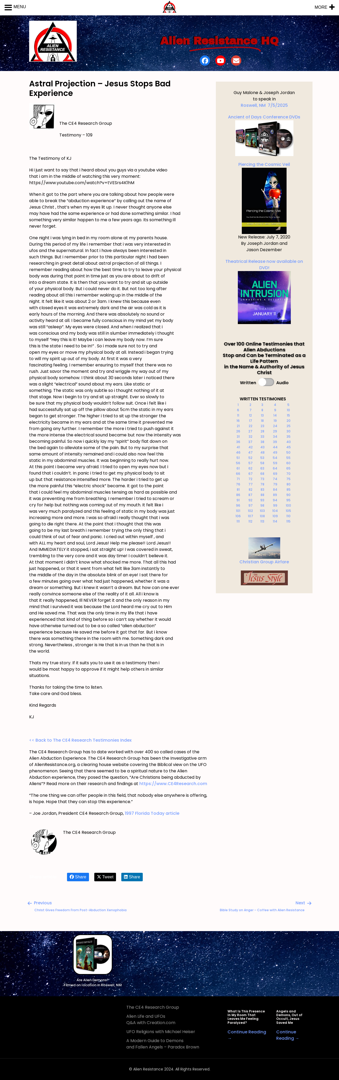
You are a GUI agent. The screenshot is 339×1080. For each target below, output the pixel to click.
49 (275, 452)
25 (289, 426)
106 (238, 516)
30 (289, 431)
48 (262, 452)
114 (275, 521)
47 (250, 452)
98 (262, 505)
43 (262, 447)
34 (275, 436)
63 (262, 468)
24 (275, 426)
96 (238, 505)
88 (262, 495)
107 (250, 516)
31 (238, 436)
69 (275, 473)
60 (288, 463)
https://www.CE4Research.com (173, 784)
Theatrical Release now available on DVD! (264, 291)
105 (288, 510)
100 (288, 505)
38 (262, 442)
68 (262, 473)
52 (250, 457)
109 (275, 516)
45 (288, 447)
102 (250, 510)
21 (238, 426)
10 (288, 410)
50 (288, 452)
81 (238, 489)
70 (288, 473)
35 (289, 436)
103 (262, 510)
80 (289, 484)
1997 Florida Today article (152, 813)
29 (275, 431)
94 (275, 500)
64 (275, 468)
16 (238, 420)
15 (288, 415)
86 (238, 495)
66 (238, 473)
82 (250, 489)
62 (250, 468)
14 (275, 415)
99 (275, 505)
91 (238, 500)
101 (238, 510)
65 (288, 468)
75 (288, 479)
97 (250, 505)
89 (275, 495)
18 (262, 420)
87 (250, 495)
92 (250, 500)
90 (288, 495)
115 (288, 521)
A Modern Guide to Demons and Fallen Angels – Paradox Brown (162, 1044)
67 (250, 473)
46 (238, 452)
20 (289, 420)
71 (238, 479)
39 (275, 442)
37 (250, 442)
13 (262, 415)
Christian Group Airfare (264, 562)
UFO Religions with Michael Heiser (160, 1032)
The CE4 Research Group (152, 1007)
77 (250, 484)
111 (238, 521)
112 (250, 521)
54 (275, 457)
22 (250, 426)
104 (275, 510)
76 (238, 484)
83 (262, 489)
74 (275, 479)
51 (238, 457)
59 (275, 463)
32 (250, 436)
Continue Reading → (287, 1035)
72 (250, 479)
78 (262, 484)
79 (275, 484)
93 (262, 500)
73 (262, 479)
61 (238, 468)
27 (250, 431)
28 (262, 431)
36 (238, 442)
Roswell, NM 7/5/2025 (264, 105)
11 (238, 415)
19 (275, 420)
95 (288, 500)
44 (275, 447)
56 (238, 463)
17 (250, 420)
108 (262, 516)
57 (250, 463)
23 (262, 426)
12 (250, 415)
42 (250, 447)
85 (289, 489)
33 (262, 436)
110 (288, 516)
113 (262, 521)
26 (238, 431)
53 (262, 457)
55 (288, 457)
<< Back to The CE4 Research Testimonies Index (80, 740)
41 (238, 447)
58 (262, 463)
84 (275, 489)
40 (288, 442)
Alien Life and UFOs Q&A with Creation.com (150, 1019)
